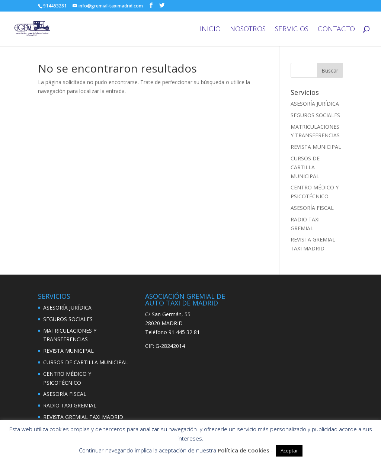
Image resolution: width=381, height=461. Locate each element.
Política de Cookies (243, 450)
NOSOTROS (248, 29)
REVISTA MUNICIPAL (316, 146)
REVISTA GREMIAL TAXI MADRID (83, 416)
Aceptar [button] (289, 450)
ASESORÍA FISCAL (312, 207)
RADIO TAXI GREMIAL (69, 405)
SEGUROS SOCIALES (315, 115)
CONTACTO (336, 29)
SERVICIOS (291, 29)
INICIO (210, 29)
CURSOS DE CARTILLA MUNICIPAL (305, 167)
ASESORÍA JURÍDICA (315, 103)
